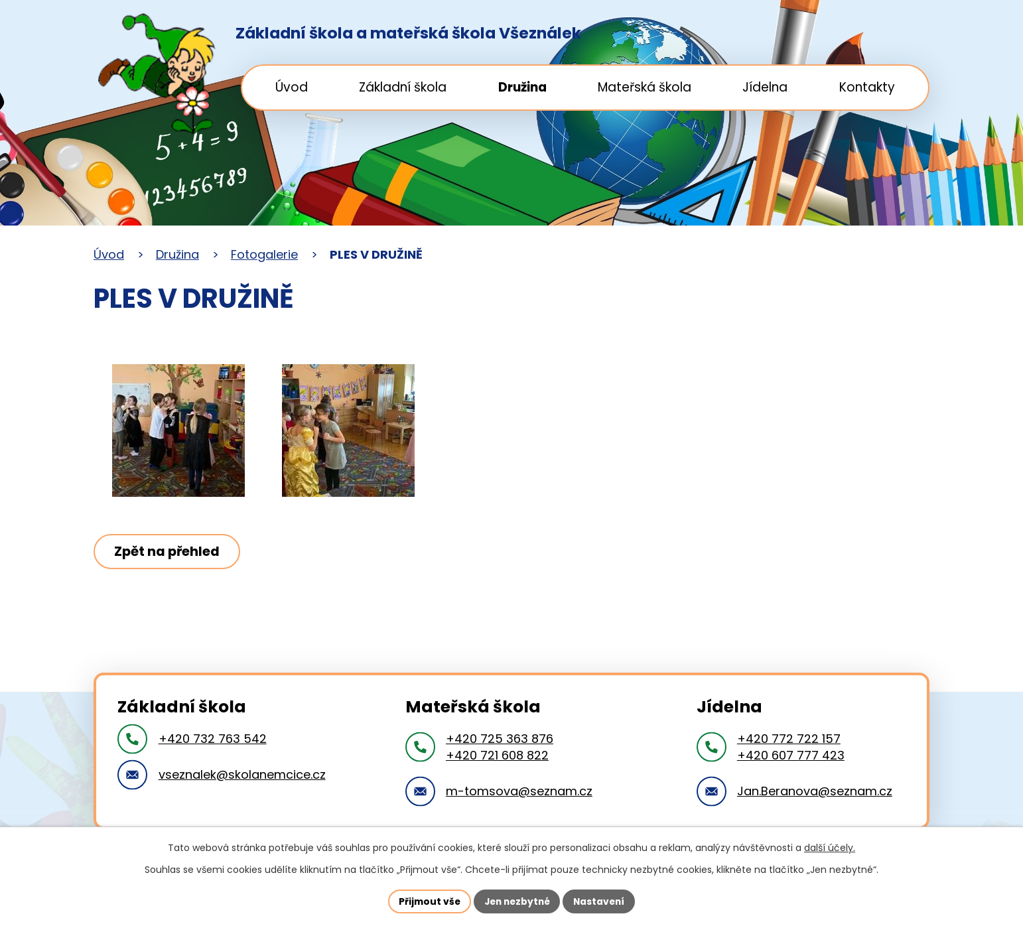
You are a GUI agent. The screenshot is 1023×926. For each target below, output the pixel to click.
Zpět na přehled (168, 551)
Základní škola (402, 87)
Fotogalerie (264, 254)
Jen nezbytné (516, 900)
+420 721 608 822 (497, 755)
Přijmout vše (426, 900)
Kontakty (867, 87)
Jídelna (764, 87)
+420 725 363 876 (499, 738)
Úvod (291, 87)
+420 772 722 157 (789, 738)
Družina (522, 87)
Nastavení (601, 900)
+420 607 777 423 (791, 755)
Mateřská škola (644, 87)
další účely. (829, 847)
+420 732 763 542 (213, 738)
